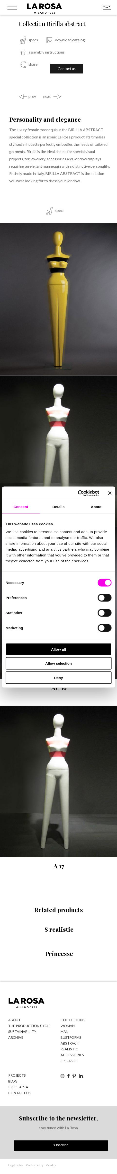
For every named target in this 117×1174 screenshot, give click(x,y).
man (64, 1031)
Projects (17, 1075)
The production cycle (29, 1026)
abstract (70, 1043)
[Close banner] (109, 493)
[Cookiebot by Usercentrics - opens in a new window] (77, 493)
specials (68, 1061)
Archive (15, 1037)
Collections (73, 1020)
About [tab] (96, 507)
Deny (58, 677)
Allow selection (58, 663)
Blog (13, 1081)
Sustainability (22, 1031)
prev (32, 96)
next (47, 96)
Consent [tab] (20, 507)
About (14, 1020)
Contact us (67, 68)
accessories (72, 1055)
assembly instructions (46, 52)
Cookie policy (34, 1165)
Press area (18, 1087)
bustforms (71, 1037)
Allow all (58, 649)
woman (68, 1026)
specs (33, 40)
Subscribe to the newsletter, (58, 1118)
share (32, 64)
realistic (69, 1049)
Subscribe (60, 1145)
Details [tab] (59, 507)
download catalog (70, 40)
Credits (51, 1165)
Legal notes (15, 1165)
